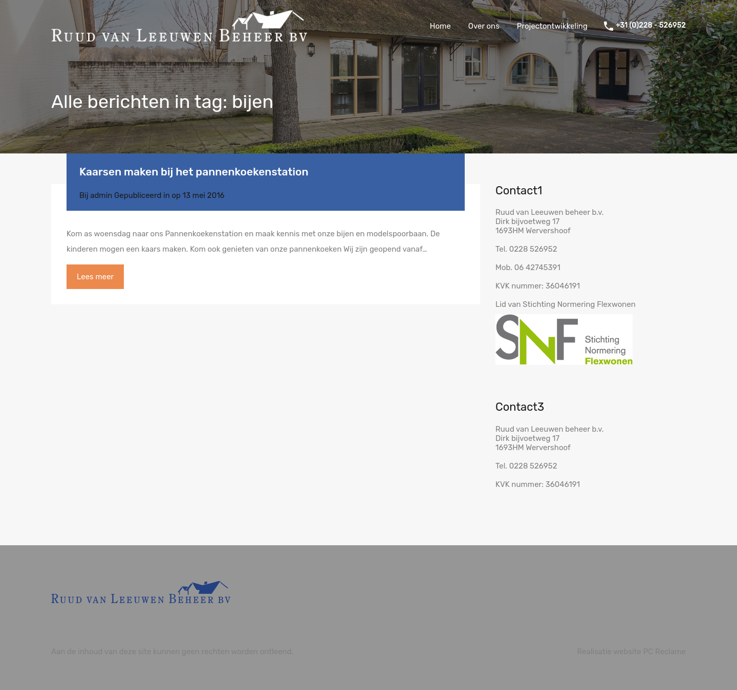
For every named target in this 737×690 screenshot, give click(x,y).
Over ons (484, 26)
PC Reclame (664, 651)
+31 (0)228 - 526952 (651, 25)
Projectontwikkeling (552, 26)
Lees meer (95, 276)
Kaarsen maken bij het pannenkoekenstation (194, 171)
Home (440, 26)
